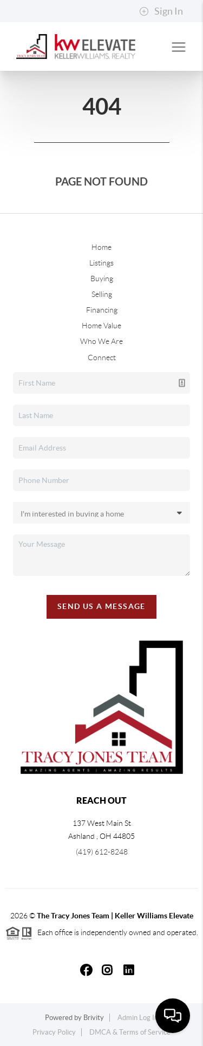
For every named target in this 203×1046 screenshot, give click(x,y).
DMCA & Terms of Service (130, 1032)
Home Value (101, 325)
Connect (102, 357)
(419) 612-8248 (102, 852)
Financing (101, 310)
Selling (101, 294)
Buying (101, 278)
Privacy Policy (54, 1032)
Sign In (161, 11)
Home (101, 247)
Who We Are (101, 341)
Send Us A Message (101, 606)
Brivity (93, 1018)
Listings (101, 263)
